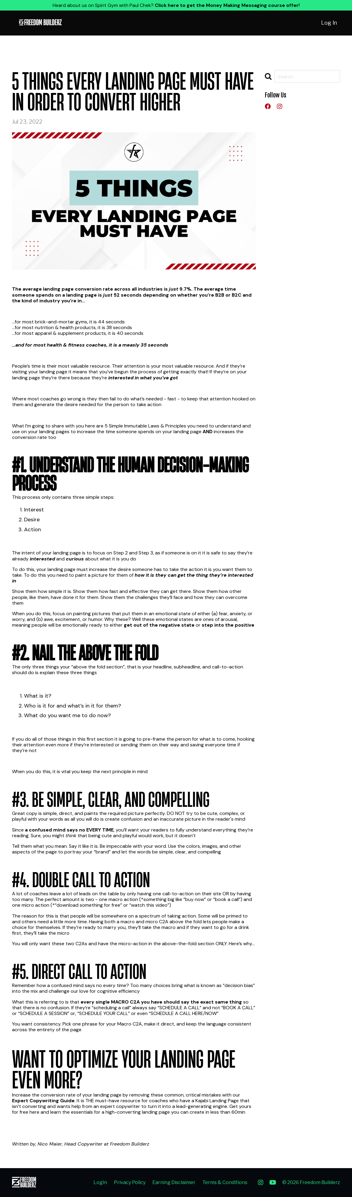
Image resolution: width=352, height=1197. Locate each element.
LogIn (100, 1182)
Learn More (24, 1123)
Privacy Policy (129, 1182)
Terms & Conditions (224, 1182)
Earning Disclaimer (173, 1182)
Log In (329, 23)
